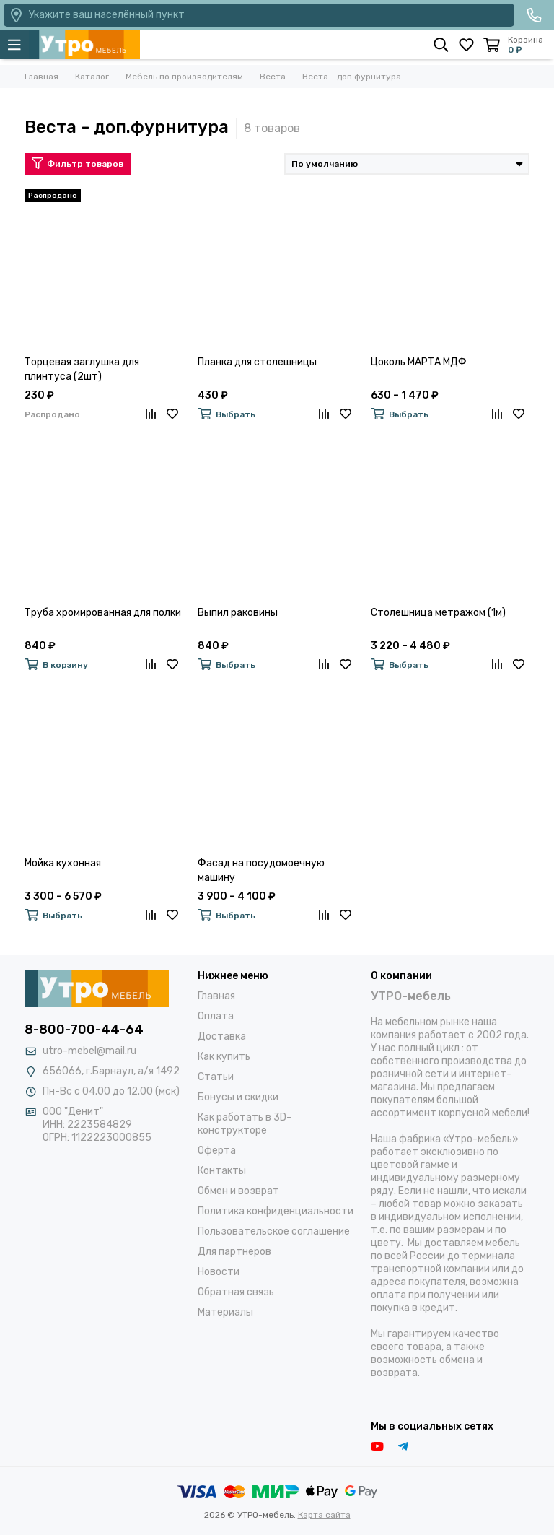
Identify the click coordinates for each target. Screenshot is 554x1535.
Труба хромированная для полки (103, 612)
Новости (218, 1272)
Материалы (225, 1312)
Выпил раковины (238, 612)
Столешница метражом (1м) (438, 612)
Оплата (216, 1016)
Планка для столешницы (257, 362)
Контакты (222, 1171)
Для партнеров (234, 1251)
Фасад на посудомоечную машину (261, 870)
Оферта (217, 1150)
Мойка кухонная (63, 863)
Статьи (216, 1077)
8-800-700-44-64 (84, 1030)
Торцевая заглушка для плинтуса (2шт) (82, 369)
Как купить (224, 1057)
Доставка (222, 1036)
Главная (216, 996)
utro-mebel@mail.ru (89, 1051)
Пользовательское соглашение (274, 1231)
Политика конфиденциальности (275, 1211)
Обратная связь (236, 1292)
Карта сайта (324, 1515)
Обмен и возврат (238, 1191)
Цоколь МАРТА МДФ (419, 362)
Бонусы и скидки (238, 1097)
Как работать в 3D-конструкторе (244, 1123)
